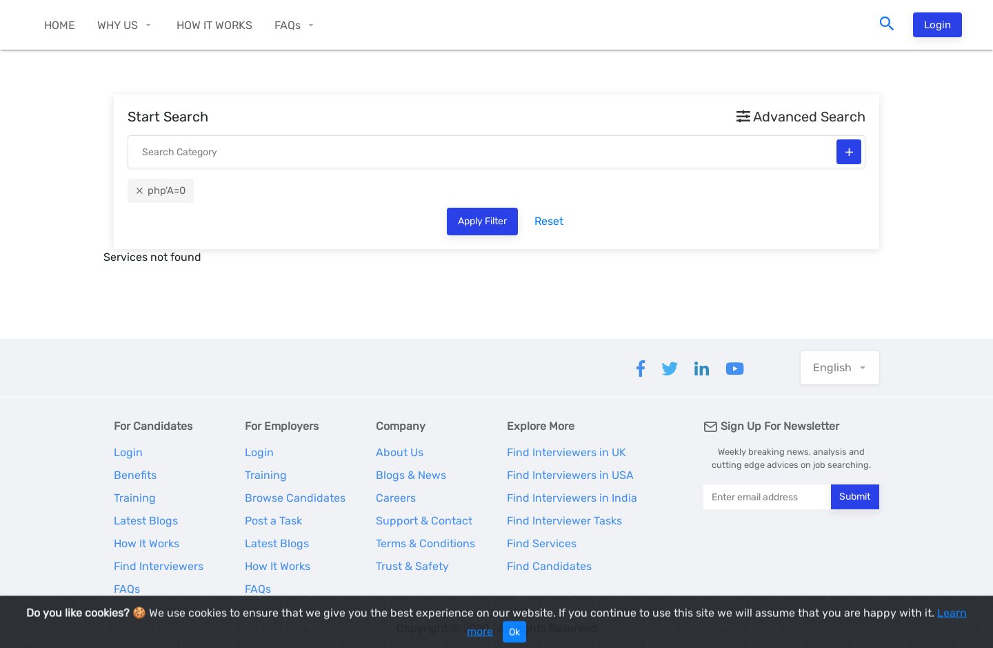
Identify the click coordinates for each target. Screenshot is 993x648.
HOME (59, 25)
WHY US (117, 25)
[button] (840, 367)
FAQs (287, 25)
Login (937, 25)
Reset (548, 221)
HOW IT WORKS (214, 25)
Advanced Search (800, 116)
